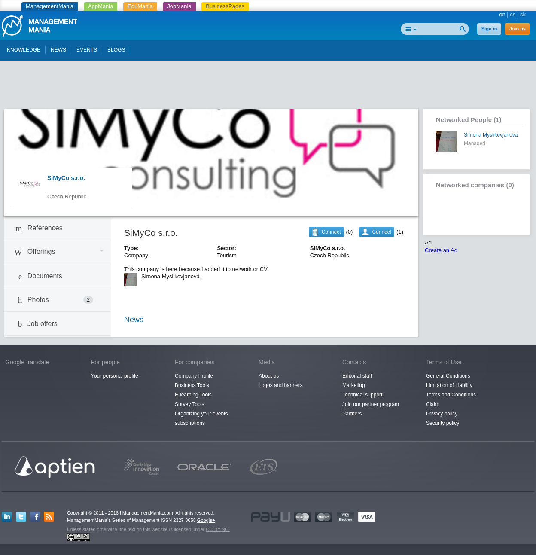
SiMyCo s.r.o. (66, 177)
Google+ (206, 520)
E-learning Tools (193, 395)
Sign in (489, 28)
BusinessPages (225, 6)
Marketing (353, 385)
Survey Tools (189, 404)
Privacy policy (441, 414)
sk (523, 14)
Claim (432, 404)
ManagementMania (49, 6)
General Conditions (448, 376)
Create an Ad (441, 250)
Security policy (442, 423)
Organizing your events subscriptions (201, 418)
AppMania (100, 6)
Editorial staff (357, 376)
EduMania (140, 6)
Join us (517, 28)
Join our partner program (370, 404)
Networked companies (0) (475, 185)
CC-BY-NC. (218, 529)
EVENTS (86, 50)
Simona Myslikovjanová (491, 135)
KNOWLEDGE (23, 50)
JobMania (179, 6)
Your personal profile (114, 376)
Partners (352, 414)
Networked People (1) (469, 119)
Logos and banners (281, 385)
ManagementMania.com (147, 512)
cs (512, 14)
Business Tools (192, 385)
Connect (381, 232)
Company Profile (194, 376)
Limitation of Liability (449, 385)
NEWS (58, 50)
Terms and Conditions (451, 395)
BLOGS (116, 50)
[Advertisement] (268, 87)
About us (269, 376)
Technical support (362, 395)
